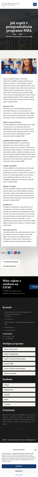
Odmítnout (19, 471)
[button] (35, 450)
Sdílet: (3, 253)
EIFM (20, 34)
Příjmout (19, 466)
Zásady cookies (19, 474)
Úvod (14, 34)
